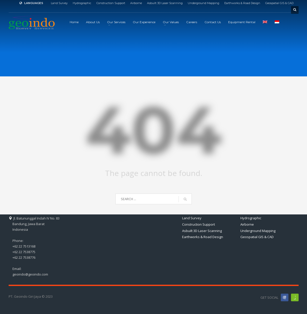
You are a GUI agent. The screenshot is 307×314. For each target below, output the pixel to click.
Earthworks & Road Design (242, 3)
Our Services (116, 22)
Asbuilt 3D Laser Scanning (165, 3)
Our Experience (144, 22)
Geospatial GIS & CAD (279, 3)
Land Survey (59, 3)
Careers (191, 22)
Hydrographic (82, 3)
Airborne (136, 3)
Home (74, 22)
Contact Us (212, 22)
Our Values (171, 22)
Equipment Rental (241, 22)
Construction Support (110, 3)
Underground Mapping (203, 3)
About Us (93, 22)
